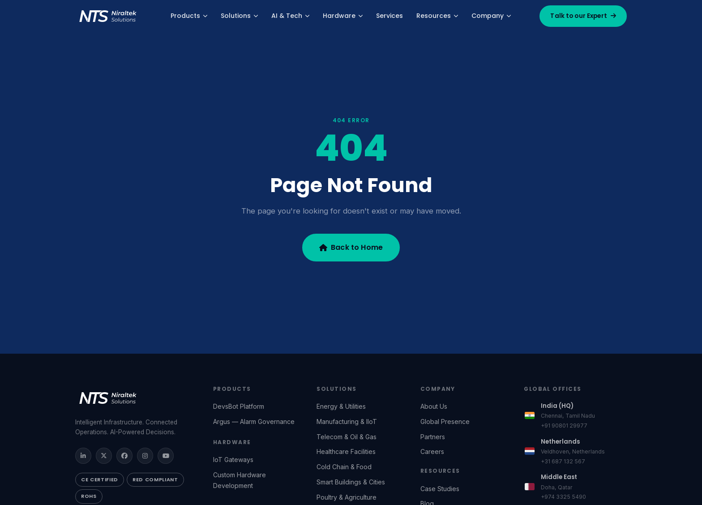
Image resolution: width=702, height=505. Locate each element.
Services (389, 15)
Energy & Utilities (341, 406)
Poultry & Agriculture (347, 497)
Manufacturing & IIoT (347, 421)
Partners (432, 437)
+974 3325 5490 (563, 496)
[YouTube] (166, 456)
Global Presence (445, 421)
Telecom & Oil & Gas (347, 437)
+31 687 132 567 (563, 461)
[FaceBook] (124, 456)
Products (189, 15)
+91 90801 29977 (564, 425)
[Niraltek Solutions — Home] (108, 16)
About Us (433, 406)
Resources (437, 15)
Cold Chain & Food (344, 467)
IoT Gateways (233, 459)
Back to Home (351, 247)
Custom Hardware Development (239, 480)
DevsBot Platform (238, 406)
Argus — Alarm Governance (254, 421)
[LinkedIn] (83, 456)
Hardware (343, 15)
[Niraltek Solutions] (135, 398)
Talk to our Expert (583, 16)
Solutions (239, 15)
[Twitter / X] (104, 456)
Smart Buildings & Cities (351, 482)
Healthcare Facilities (346, 451)
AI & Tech (290, 15)
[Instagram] (145, 456)
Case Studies (439, 488)
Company (491, 15)
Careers (432, 451)
